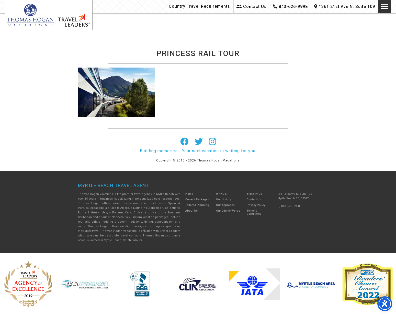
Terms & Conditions (254, 212)
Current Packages (197, 199)
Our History (223, 199)
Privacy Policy (256, 205)
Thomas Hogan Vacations (48, 15)
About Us (191, 210)
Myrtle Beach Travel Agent (113, 185)
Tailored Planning (197, 205)
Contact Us (251, 6)
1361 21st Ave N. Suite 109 (344, 6)
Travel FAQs (254, 193)
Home (189, 193)
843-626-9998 (290, 6)
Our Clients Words (228, 210)
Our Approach (225, 205)
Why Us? (222, 193)
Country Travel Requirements (199, 6)
